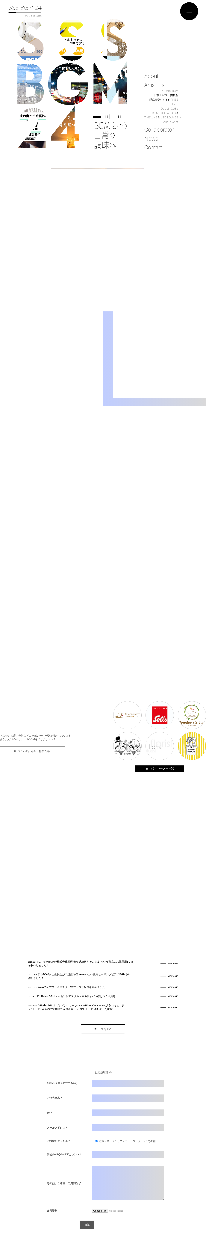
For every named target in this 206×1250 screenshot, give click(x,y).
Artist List (155, 86)
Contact (153, 147)
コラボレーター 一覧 (160, 768)
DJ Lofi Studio (169, 109)
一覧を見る (103, 1029)
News (151, 139)
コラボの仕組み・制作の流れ (33, 751)
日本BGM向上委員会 (166, 95)
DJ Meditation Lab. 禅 (165, 113)
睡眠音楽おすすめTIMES (163, 100)
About (151, 77)
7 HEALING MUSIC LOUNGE (161, 117)
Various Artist (170, 122)
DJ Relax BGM (169, 91)
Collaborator (159, 130)
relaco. (174, 104)
